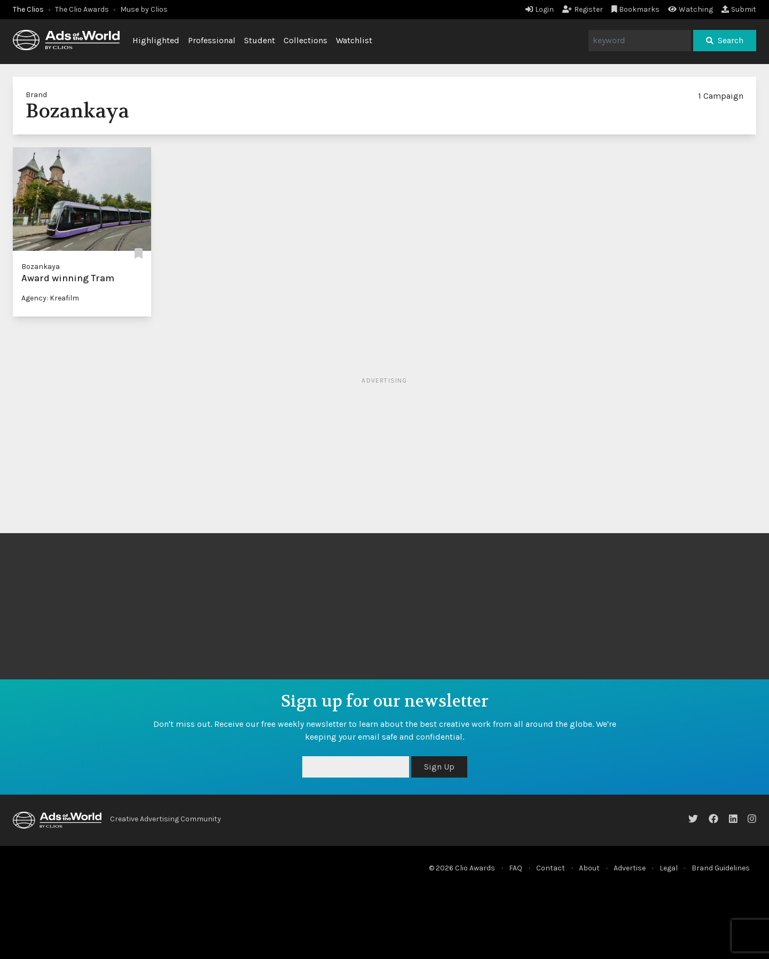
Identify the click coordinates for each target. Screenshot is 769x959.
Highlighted (155, 40)
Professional (212, 40)
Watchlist (354, 40)
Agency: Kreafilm (50, 298)
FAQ (515, 868)
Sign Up (439, 767)
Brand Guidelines (721, 868)
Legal (669, 868)
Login (539, 9)
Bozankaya (40, 266)
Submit (738, 9)
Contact (550, 868)
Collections (305, 40)
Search (724, 40)
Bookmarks (635, 9)
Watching (690, 9)
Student (259, 40)
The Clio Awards (82, 9)
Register (582, 9)
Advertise (630, 868)
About (589, 868)
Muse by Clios (144, 9)
